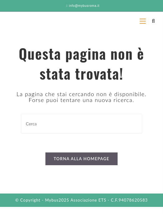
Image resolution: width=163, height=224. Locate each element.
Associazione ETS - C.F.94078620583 (109, 200)
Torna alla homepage (81, 158)
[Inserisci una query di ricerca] (81, 123)
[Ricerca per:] (151, 21)
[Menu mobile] (143, 21)
